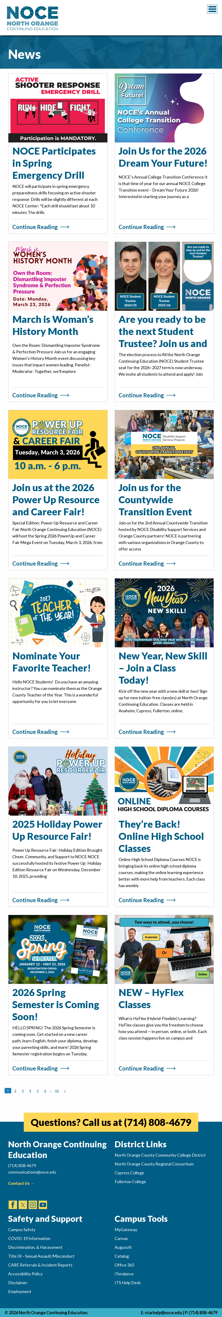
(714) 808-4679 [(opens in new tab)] (157, 1122)
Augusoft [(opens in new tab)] (123, 1247)
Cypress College (129, 1172)
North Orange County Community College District (160, 1155)
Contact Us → (21, 1183)
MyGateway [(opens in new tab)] (126, 1229)
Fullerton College (130, 1181)
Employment (19, 1291)
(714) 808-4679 (203, 1312)
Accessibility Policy (25, 1273)
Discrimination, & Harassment (35, 1247)
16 (57, 1091)
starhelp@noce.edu (163, 1312)
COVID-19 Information (29, 1238)
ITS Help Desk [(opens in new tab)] (128, 1282)
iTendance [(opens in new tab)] (124, 1273)
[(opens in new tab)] (12, 1200)
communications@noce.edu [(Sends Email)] (32, 1172)
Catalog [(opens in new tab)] (122, 1256)
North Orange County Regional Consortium (154, 1163)
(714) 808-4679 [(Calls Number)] (22, 1165)
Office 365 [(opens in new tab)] (124, 1264)
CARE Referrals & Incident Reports (40, 1264)
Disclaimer (17, 1282)
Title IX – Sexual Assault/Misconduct (41, 1256)
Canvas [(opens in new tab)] (121, 1238)
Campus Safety (21, 1229)
